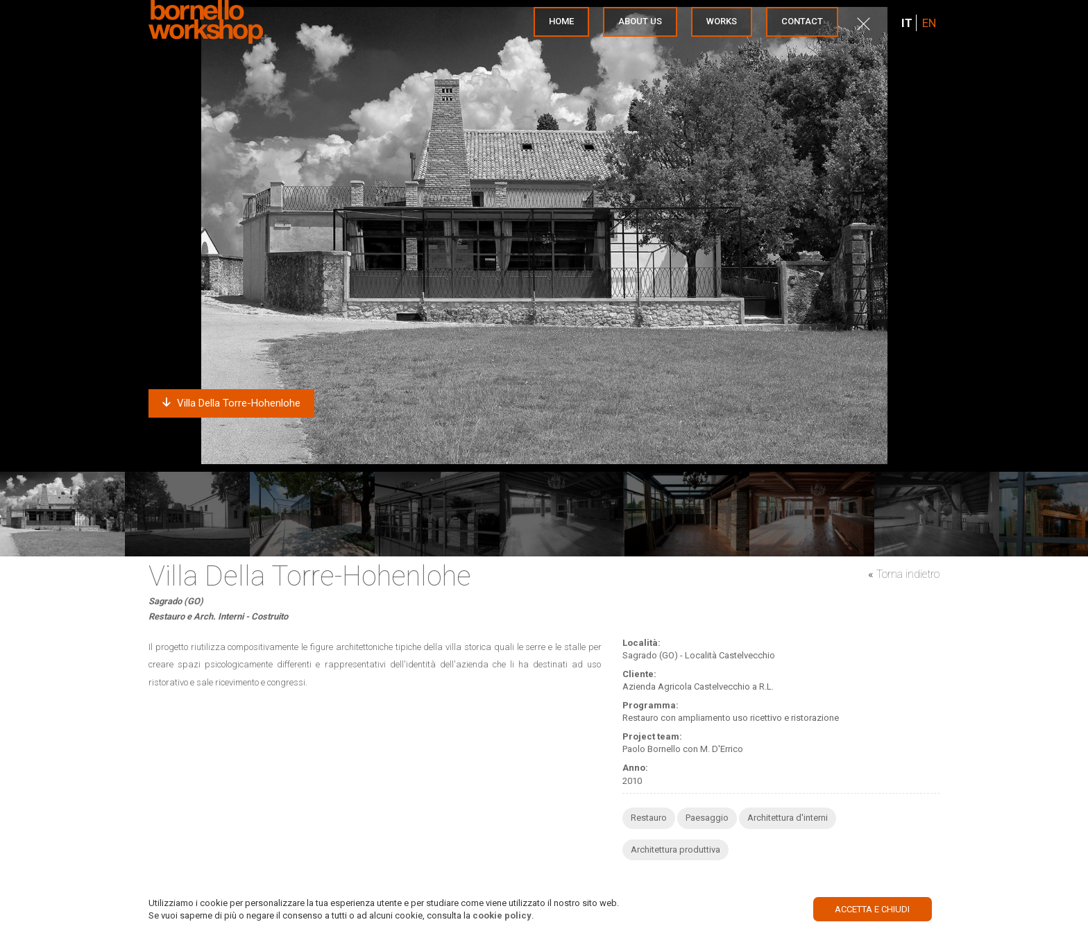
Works (721, 21)
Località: (641, 643)
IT (906, 23)
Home (561, 21)
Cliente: (639, 674)
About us (640, 21)
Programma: (650, 705)
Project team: (652, 736)
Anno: (635, 767)
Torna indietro (908, 574)
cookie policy (502, 915)
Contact (802, 21)
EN (929, 23)
